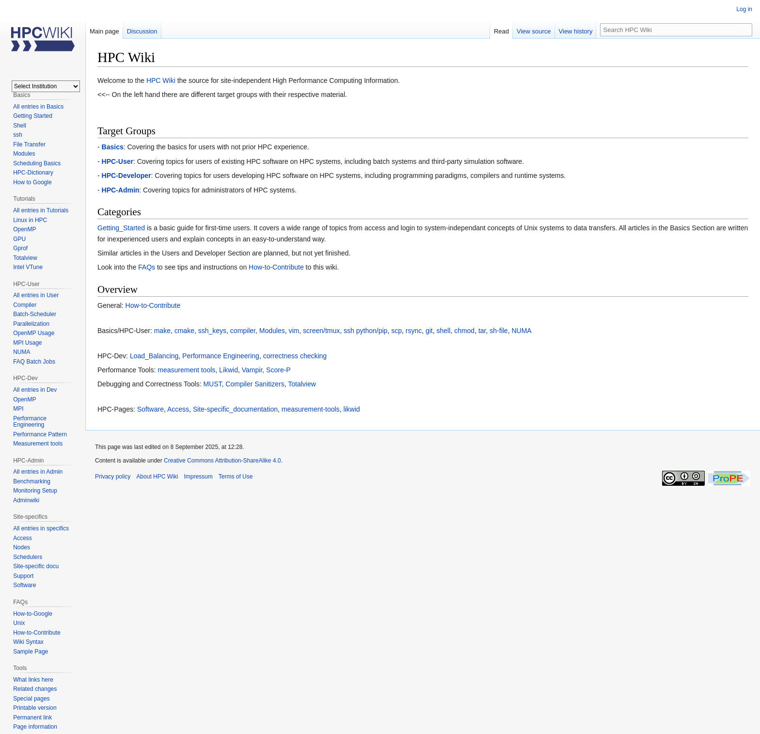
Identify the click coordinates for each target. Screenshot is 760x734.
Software (150, 409)
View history (576, 31)
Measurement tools (38, 443)
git (429, 331)
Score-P (278, 370)
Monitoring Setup (35, 490)
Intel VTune (28, 267)
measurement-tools (311, 409)
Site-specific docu (36, 566)
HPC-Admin (121, 190)
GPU (19, 239)
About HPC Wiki (157, 476)
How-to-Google (32, 613)
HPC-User (117, 161)
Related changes (35, 689)
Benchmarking (31, 481)
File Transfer (29, 144)
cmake (184, 331)
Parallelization (31, 323)
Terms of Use (236, 476)
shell (444, 331)
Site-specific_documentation (235, 409)
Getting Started (32, 115)
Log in (744, 9)
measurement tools (186, 370)
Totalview (302, 384)
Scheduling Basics (37, 163)
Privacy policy (112, 476)
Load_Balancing (154, 356)
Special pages (31, 698)
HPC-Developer (126, 175)
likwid (351, 409)
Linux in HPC (30, 220)
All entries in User (36, 295)
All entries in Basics (38, 106)
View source (534, 31)
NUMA (521, 331)
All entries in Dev (35, 389)
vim (293, 331)
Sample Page (30, 651)
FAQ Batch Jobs (34, 361)
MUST (212, 384)
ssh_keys (212, 331)
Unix (19, 623)
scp (396, 331)
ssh (349, 331)
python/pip (372, 331)
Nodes (21, 547)
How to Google (32, 182)
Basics (113, 147)
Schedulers (27, 557)
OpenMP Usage (33, 333)
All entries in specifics (41, 528)
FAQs (146, 267)
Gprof (20, 248)
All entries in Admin (38, 471)
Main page (104, 31)
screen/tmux (321, 331)
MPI (18, 408)
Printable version (34, 707)
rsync (414, 331)
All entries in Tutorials (40, 210)
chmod (464, 331)
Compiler (24, 305)
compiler (242, 331)
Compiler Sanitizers (254, 384)
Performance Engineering (220, 356)
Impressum (198, 476)
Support (23, 576)
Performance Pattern (40, 434)
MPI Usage (27, 342)
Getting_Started (121, 228)
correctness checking (295, 356)
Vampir (252, 370)
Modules (272, 331)
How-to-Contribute (276, 267)
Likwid (228, 370)
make (162, 331)
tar (482, 331)
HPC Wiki (160, 80)
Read (501, 31)
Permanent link (32, 717)
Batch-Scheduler (34, 314)
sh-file (498, 331)
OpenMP (24, 229)
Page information (35, 726)
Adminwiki (26, 500)
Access (178, 409)
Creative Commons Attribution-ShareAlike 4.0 (222, 460)
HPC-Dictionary (33, 172)
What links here (33, 679)
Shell (19, 125)
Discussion (142, 31)
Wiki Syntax (28, 641)
